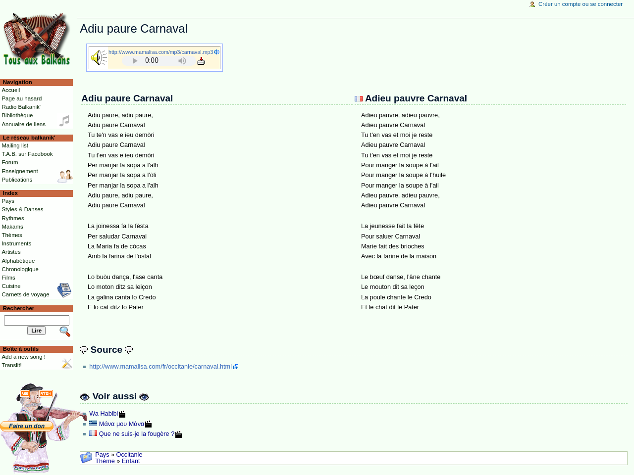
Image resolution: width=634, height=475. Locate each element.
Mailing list (14, 145)
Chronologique (20, 269)
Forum (9, 162)
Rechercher (19, 308)
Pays (102, 454)
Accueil (10, 90)
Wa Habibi (103, 413)
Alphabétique (18, 261)
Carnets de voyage (25, 294)
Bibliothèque (17, 115)
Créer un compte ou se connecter (580, 4)
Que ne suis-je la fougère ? (136, 433)
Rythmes (12, 218)
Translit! (11, 365)
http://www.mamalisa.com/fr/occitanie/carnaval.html (160, 366)
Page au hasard (21, 98)
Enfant (131, 461)
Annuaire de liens (23, 124)
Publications (16, 180)
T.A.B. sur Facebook (27, 154)
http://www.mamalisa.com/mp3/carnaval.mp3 (160, 52)
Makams (12, 227)
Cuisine (10, 286)
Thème (105, 461)
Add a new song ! (23, 357)
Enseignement (19, 171)
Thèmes (11, 235)
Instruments (16, 243)
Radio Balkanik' (21, 107)
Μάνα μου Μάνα (122, 424)
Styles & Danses (22, 209)
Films (8, 278)
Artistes (10, 252)
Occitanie (129, 454)
